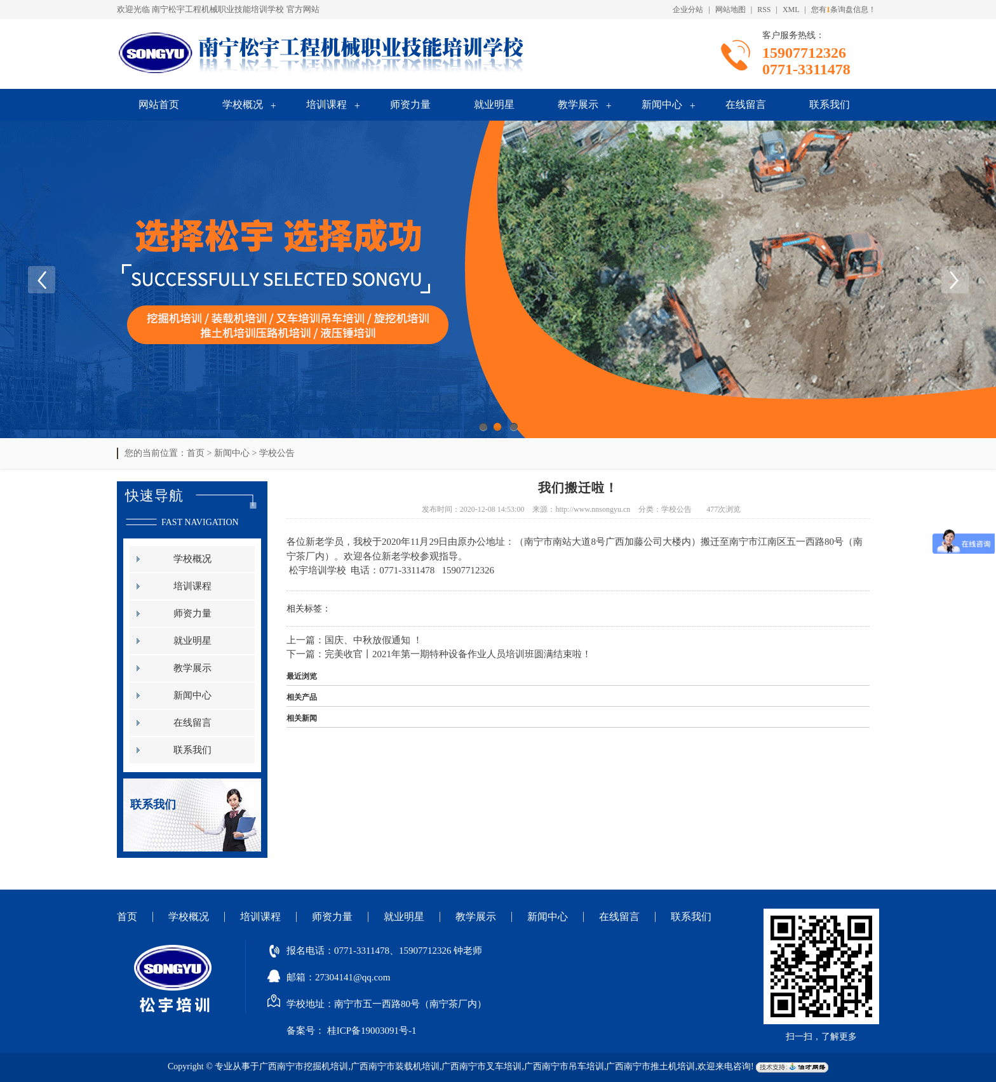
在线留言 (745, 104)
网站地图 (730, 9)
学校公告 (277, 453)
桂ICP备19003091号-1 (372, 1030)
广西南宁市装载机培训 (395, 1066)
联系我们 (829, 104)
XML (791, 9)
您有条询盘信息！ (843, 9)
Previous (41, 279)
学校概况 (242, 104)
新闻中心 (662, 104)
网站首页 (158, 104)
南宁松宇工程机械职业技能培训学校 (218, 9)
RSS (764, 9)
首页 (196, 453)
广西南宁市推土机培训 (650, 1066)
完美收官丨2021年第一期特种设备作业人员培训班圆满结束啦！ (458, 654)
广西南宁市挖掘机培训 (303, 1066)
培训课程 (326, 104)
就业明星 (494, 104)
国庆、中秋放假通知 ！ (373, 640)
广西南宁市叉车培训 (481, 1066)
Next (955, 279)
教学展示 (578, 104)
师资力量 (410, 104)
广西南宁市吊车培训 (564, 1066)
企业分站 (688, 9)
